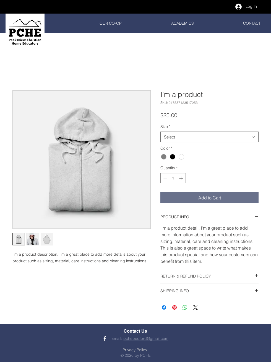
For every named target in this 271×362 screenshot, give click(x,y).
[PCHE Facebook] (105, 338)
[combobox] (209, 137)
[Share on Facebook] (164, 307)
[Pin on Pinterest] (174, 307)
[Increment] (181, 178)
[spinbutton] (173, 178)
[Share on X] (195, 307)
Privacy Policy (135, 349)
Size (165, 126)
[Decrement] (164, 178)
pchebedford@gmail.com (145, 338)
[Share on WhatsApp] (185, 307)
